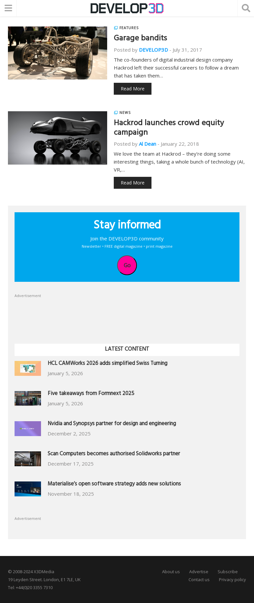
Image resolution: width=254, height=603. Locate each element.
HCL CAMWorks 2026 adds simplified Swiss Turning (107, 364)
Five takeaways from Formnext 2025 (91, 394)
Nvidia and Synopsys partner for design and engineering (112, 424)
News (125, 112)
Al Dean (147, 143)
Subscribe (228, 572)
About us (171, 572)
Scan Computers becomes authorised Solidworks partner (114, 454)
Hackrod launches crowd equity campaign (169, 128)
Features (129, 27)
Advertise (198, 572)
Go (127, 265)
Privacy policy (232, 579)
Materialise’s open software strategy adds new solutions (114, 484)
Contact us (199, 579)
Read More (133, 88)
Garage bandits (140, 39)
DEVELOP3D (153, 49)
